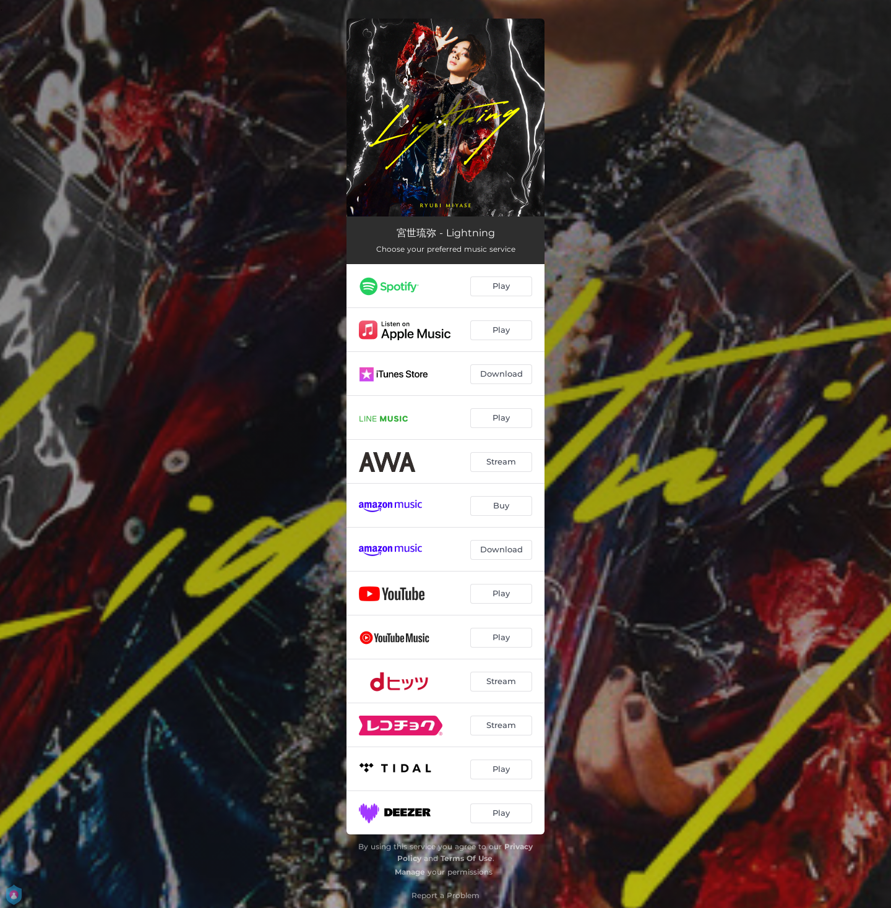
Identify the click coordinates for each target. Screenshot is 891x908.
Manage (410, 871)
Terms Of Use (467, 858)
